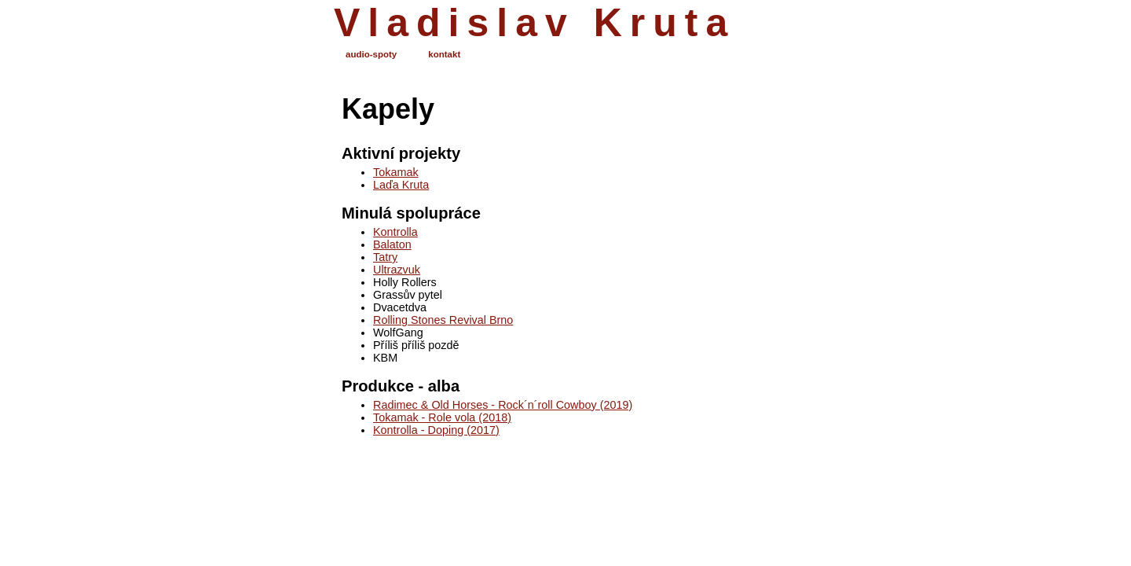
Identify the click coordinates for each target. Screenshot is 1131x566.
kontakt (444, 54)
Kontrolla (395, 232)
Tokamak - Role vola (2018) (442, 417)
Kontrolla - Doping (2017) (436, 430)
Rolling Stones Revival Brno (443, 320)
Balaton (392, 244)
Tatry (385, 257)
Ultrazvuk (396, 269)
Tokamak (396, 172)
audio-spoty (371, 54)
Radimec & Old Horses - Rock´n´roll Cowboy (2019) (502, 405)
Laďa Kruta (401, 184)
